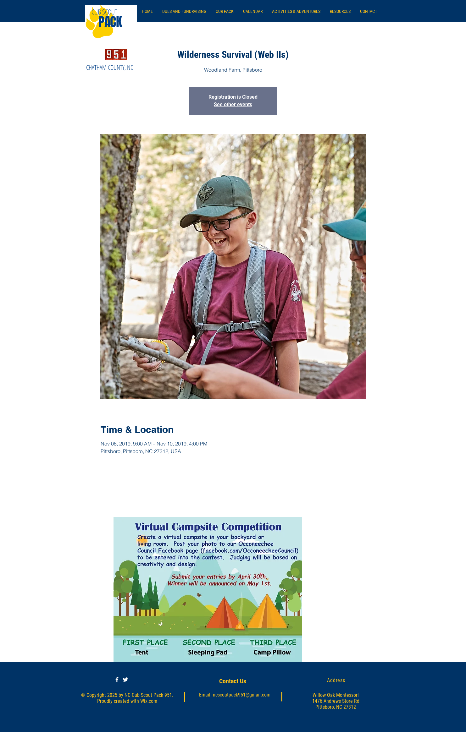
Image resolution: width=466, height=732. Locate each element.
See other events (233, 104)
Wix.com (148, 701)
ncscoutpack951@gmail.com (241, 695)
